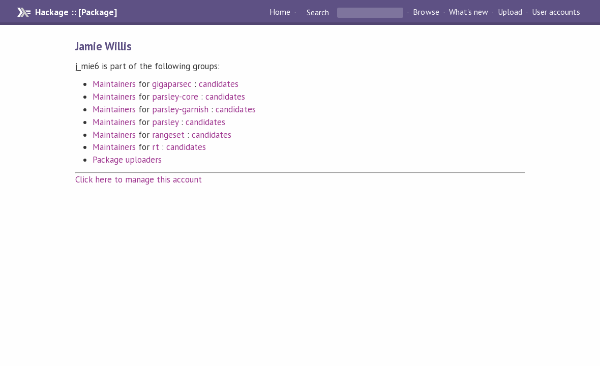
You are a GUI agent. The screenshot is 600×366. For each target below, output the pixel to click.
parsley (165, 122)
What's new (468, 12)
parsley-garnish (180, 109)
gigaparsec (172, 83)
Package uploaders (127, 159)
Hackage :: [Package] (75, 12)
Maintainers (114, 83)
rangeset (168, 134)
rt (155, 146)
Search (318, 12)
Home (279, 12)
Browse (426, 12)
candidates (218, 83)
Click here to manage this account (138, 179)
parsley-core (175, 96)
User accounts (556, 12)
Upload (510, 12)
